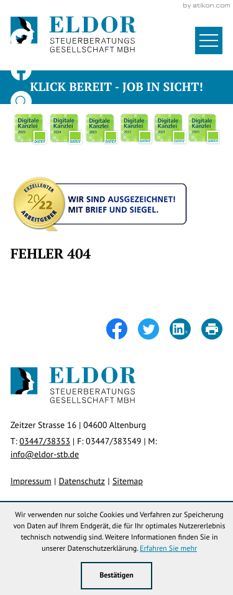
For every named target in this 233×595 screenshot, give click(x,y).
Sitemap (127, 481)
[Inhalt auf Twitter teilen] (154, 329)
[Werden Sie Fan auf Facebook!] (21, 70)
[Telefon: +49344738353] (44, 441)
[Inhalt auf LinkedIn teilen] (185, 329)
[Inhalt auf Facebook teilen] (122, 329)
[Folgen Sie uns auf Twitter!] (21, 39)
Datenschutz (82, 481)
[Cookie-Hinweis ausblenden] (117, 575)
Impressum (31, 481)
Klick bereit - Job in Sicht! (116, 87)
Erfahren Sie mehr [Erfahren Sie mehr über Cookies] (168, 548)
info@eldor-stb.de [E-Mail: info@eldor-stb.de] (45, 454)
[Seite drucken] (211, 329)
